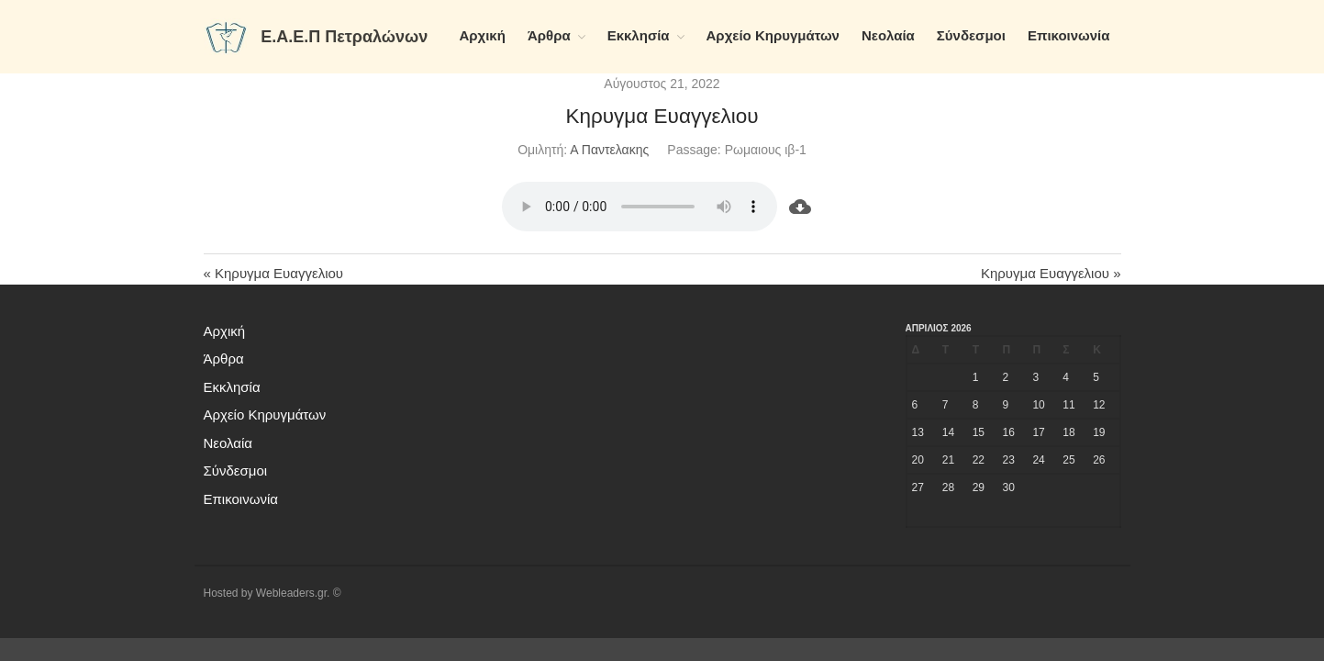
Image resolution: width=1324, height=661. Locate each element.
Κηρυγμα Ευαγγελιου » (1051, 273)
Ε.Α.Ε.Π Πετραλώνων (344, 37)
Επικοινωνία (1069, 35)
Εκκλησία (638, 35)
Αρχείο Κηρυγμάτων (773, 35)
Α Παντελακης (609, 149)
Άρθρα (549, 35)
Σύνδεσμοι (971, 35)
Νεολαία (888, 35)
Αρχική (482, 35)
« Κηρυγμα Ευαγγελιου (274, 273)
